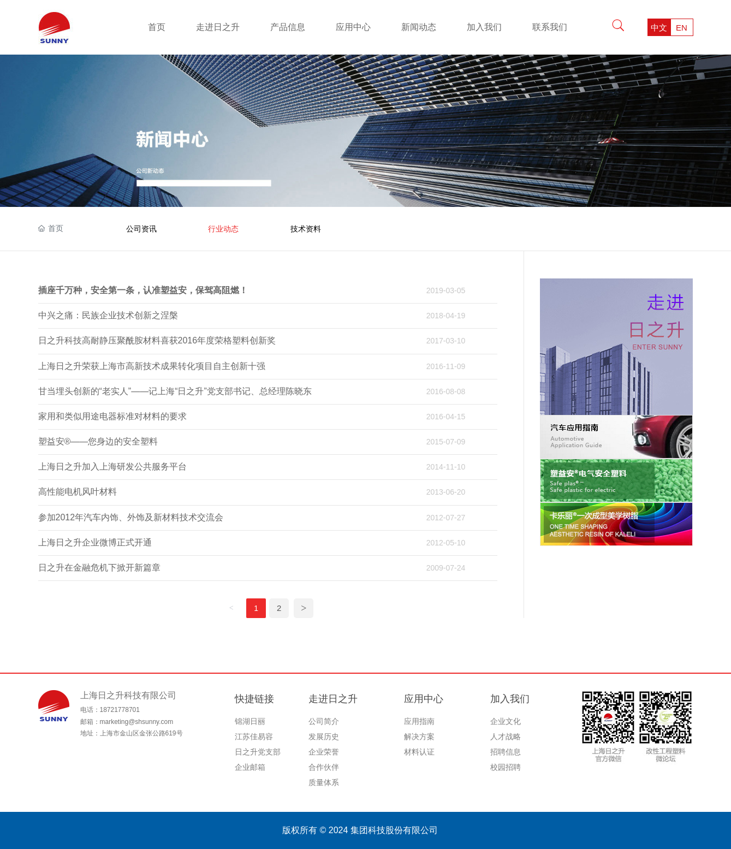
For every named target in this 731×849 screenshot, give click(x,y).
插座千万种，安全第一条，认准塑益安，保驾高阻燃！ (143, 290)
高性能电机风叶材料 (77, 491)
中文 (659, 27)
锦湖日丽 (250, 721)
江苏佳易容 (254, 736)
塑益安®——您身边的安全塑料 (98, 441)
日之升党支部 (258, 751)
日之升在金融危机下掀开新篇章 (99, 567)
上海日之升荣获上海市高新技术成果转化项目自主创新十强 (151, 366)
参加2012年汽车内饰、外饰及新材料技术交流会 (131, 517)
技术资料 (305, 228)
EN (681, 27)
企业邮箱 (250, 767)
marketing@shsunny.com (137, 722)
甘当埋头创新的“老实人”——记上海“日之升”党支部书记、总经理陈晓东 (175, 391)
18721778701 (120, 710)
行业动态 (223, 228)
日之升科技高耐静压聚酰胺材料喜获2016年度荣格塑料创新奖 (157, 340)
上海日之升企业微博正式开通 (95, 542)
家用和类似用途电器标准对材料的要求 (112, 416)
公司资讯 (141, 228)
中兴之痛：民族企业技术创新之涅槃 (108, 315)
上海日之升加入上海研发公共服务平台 (112, 466)
